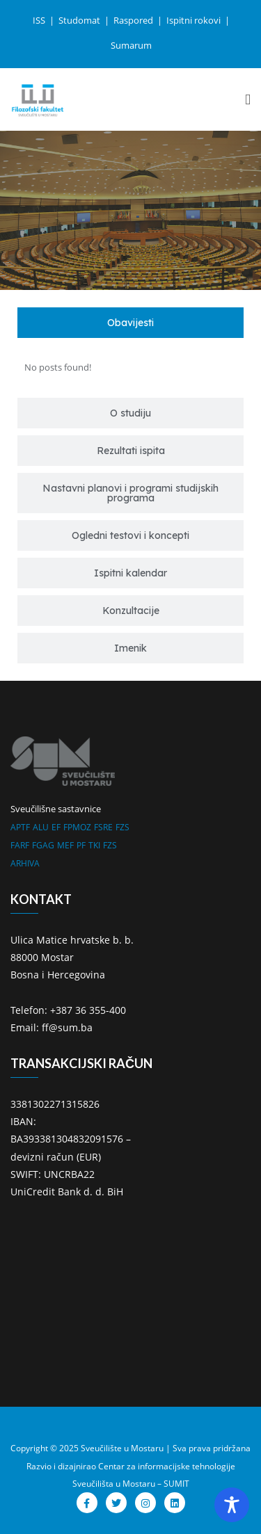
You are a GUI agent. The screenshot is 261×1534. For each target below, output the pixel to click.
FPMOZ (77, 827)
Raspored (134, 20)
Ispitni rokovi (194, 20)
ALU (41, 827)
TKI (94, 845)
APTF (20, 827)
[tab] (130, 322)
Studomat (80, 20)
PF (81, 845)
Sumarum (131, 45)
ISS (40, 20)
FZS (122, 827)
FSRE (103, 827)
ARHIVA (25, 863)
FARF (19, 845)
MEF (65, 845)
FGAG (43, 845)
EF (56, 827)
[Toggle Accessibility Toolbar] (232, 1505)
